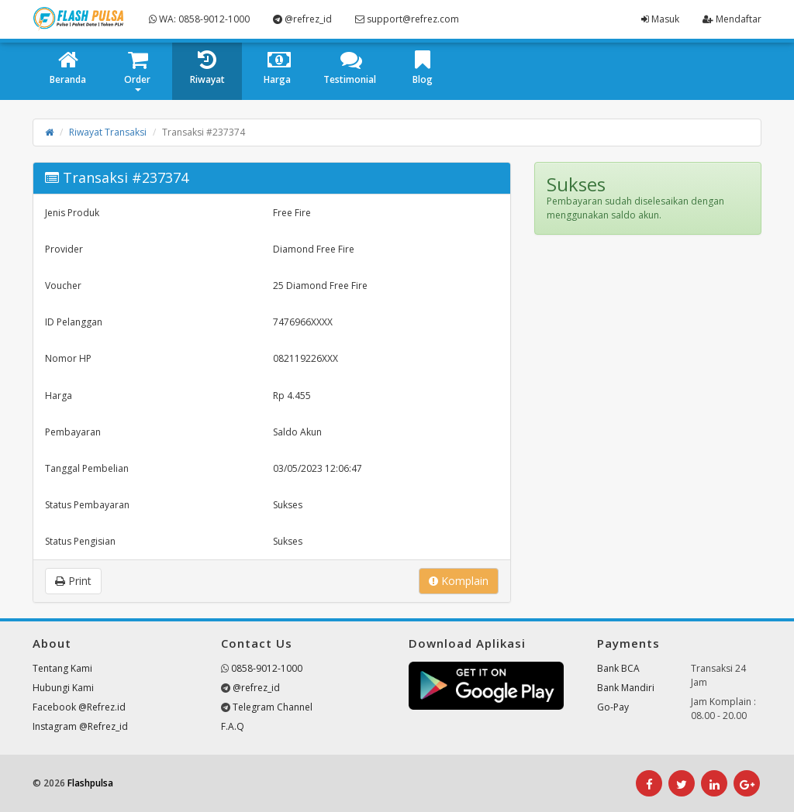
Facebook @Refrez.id (79, 707)
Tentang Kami (62, 668)
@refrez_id (302, 19)
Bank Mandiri (625, 687)
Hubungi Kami (63, 687)
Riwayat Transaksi (108, 132)
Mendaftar (732, 19)
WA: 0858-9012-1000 (199, 19)
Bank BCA (618, 668)
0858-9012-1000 (266, 668)
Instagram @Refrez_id (80, 726)
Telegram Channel (272, 707)
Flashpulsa (90, 783)
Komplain (458, 580)
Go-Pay (613, 707)
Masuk (660, 19)
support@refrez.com (407, 19)
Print (73, 580)
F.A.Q (232, 726)
